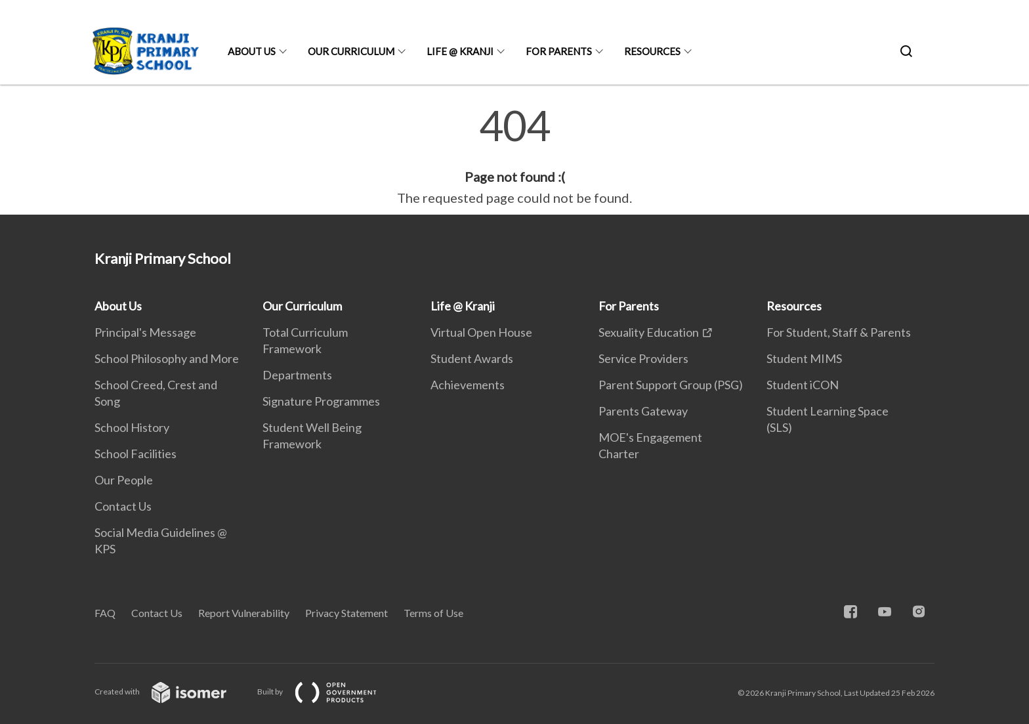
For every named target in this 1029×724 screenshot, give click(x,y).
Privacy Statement (346, 613)
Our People (123, 480)
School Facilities (135, 453)
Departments (297, 375)
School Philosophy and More (166, 358)
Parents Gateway (643, 411)
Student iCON (802, 384)
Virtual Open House (481, 332)
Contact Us (123, 506)
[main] (514, 156)
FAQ (105, 613)
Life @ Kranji (460, 51)
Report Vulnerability (243, 613)
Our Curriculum (351, 51)
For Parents (559, 51)
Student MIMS (804, 358)
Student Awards (471, 358)
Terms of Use (433, 613)
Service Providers (643, 358)
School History (131, 427)
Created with (170, 691)
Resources (652, 51)
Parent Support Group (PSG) (670, 384)
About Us (252, 51)
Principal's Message (145, 332)
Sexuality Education (648, 332)
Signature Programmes (321, 401)
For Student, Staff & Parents (838, 332)
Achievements (467, 384)
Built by (327, 691)
